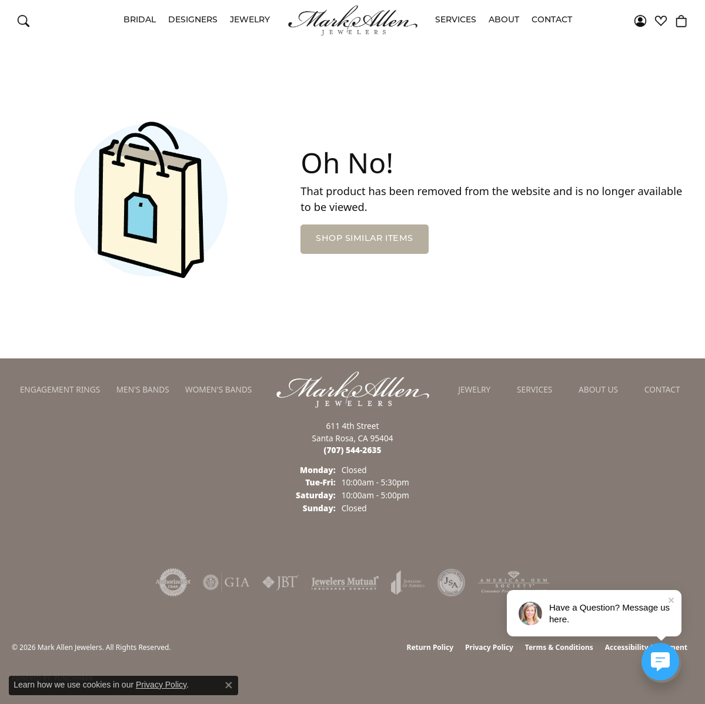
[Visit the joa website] (408, 582)
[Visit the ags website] (513, 582)
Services (455, 20)
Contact (552, 20)
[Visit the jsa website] (451, 582)
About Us (598, 389)
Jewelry (250, 20)
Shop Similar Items (364, 238)
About (504, 20)
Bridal (139, 20)
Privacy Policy (489, 647)
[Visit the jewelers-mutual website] (345, 582)
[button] (23, 20)
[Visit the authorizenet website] (173, 582)
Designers (193, 20)
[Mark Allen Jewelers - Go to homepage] (352, 388)
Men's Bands (142, 389)
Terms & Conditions (559, 647)
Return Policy (430, 647)
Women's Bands (218, 389)
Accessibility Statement (646, 647)
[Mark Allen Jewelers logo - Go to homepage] (352, 20)
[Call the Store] (353, 449)
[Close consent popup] (228, 685)
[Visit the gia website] (226, 582)
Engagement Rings (60, 389)
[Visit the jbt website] (280, 582)
